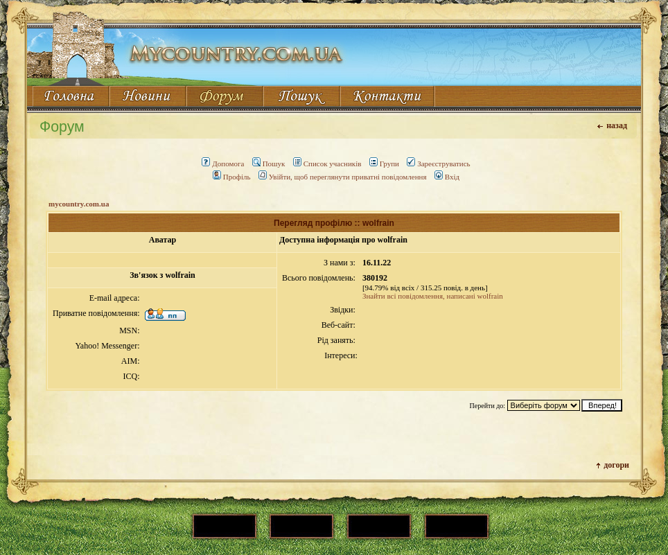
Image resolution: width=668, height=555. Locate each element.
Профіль (232, 177)
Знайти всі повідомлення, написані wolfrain (432, 296)
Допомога (223, 163)
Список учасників (327, 163)
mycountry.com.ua (79, 204)
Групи (384, 163)
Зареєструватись (438, 163)
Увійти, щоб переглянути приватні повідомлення (342, 177)
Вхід (446, 177)
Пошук (268, 163)
